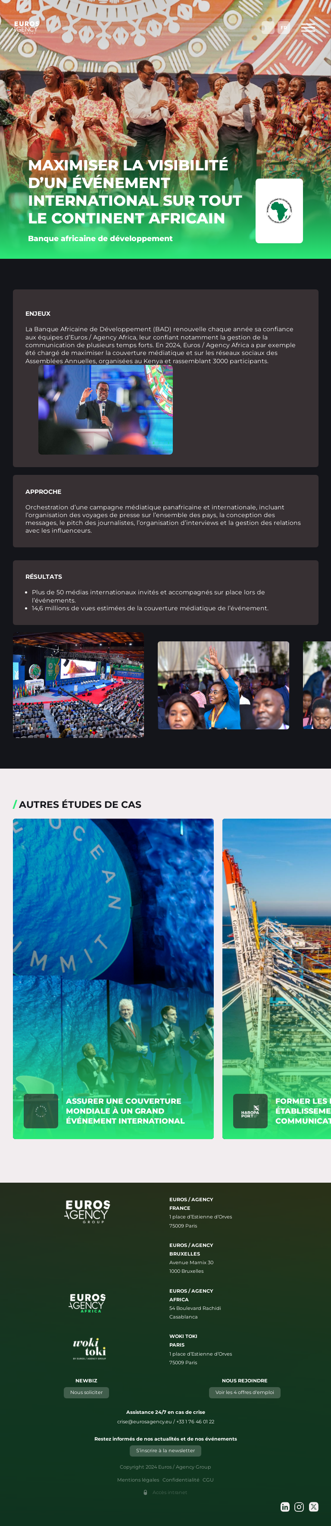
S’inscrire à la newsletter (165, 1451)
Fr (284, 28)
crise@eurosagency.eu (144, 1422)
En (268, 28)
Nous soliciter (86, 1392)
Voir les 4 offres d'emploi (244, 1392)
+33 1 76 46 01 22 (195, 1422)
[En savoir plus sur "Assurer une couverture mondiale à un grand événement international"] (113, 979)
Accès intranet (170, 1492)
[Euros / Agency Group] (26, 28)
